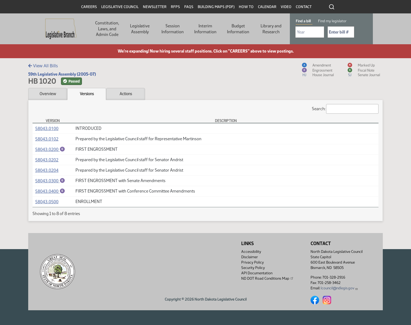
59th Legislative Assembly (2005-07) (62, 74)
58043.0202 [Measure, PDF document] (47, 160)
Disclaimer (249, 257)
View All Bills (43, 66)
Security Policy (253, 267)
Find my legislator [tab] (332, 21)
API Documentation (256, 273)
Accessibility (251, 251)
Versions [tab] (87, 93)
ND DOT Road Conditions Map (267, 278)
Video (286, 7)
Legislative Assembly (140, 28)
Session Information (172, 28)
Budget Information (238, 28)
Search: (345, 109)
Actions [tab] (126, 93)
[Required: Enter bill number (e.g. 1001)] (340, 32)
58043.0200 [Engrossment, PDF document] (50, 149)
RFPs (175, 7)
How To (246, 7)
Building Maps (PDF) (216, 7)
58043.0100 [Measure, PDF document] (47, 128)
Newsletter (155, 7)
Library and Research (271, 28)
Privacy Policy (252, 262)
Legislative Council (120, 7)
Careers (89, 7)
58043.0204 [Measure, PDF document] (47, 170)
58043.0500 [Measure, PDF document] (47, 202)
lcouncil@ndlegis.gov (339, 288)
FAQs (188, 7)
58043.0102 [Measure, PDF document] (47, 139)
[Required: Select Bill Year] (309, 32)
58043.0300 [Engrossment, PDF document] (50, 181)
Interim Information (205, 28)
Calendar (267, 7)
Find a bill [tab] (303, 21)
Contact (304, 7)
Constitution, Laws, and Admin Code (107, 28)
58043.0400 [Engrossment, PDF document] (50, 192)
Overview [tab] (47, 93)
